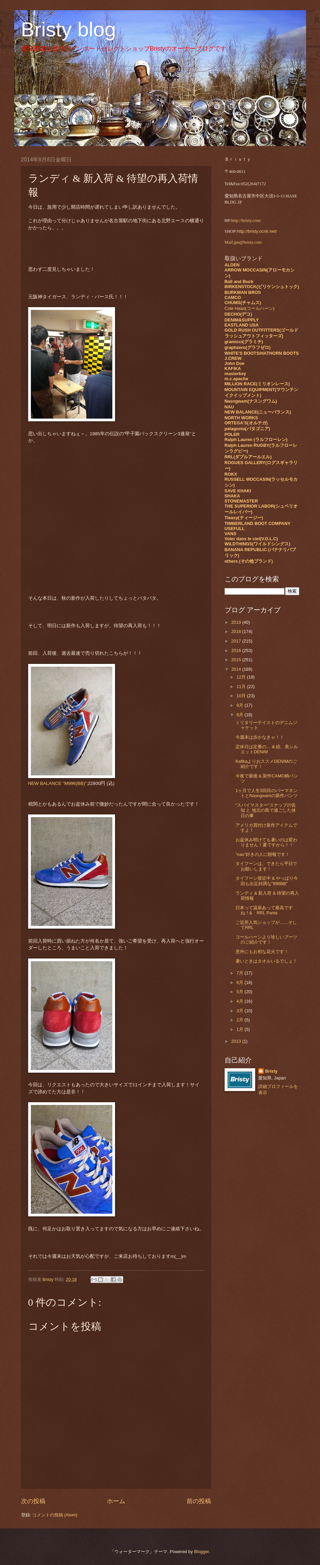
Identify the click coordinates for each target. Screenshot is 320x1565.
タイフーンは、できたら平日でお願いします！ (266, 866)
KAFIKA (233, 368)
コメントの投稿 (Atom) (54, 1514)
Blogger (201, 1551)
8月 (241, 714)
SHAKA (232, 495)
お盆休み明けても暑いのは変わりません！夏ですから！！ (266, 842)
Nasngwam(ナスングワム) (251, 401)
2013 (236, 1041)
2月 (241, 1019)
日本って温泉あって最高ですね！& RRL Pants (264, 910)
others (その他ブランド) (249, 561)
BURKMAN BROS (243, 292)
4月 (241, 1001)
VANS (231, 533)
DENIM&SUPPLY (242, 319)
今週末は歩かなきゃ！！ (260, 737)
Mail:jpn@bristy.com (243, 242)
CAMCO (233, 297)
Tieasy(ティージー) (244, 517)
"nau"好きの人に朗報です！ (263, 854)
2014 (236, 669)
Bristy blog (68, 29)
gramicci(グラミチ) (244, 341)
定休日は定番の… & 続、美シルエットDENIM (267, 749)
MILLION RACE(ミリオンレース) (257, 383)
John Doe (235, 363)
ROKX (231, 474)
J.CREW (233, 358)
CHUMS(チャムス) (243, 302)
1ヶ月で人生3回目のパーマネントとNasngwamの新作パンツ (267, 793)
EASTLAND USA (242, 325)
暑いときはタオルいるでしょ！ (266, 961)
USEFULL (235, 528)
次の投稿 (33, 1501)
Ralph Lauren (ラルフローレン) (256, 439)
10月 (242, 695)
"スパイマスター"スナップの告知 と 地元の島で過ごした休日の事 (266, 810)
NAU (229, 406)
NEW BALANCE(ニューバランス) (258, 412)
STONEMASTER (241, 501)
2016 (236, 650)
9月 (241, 705)
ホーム (116, 1501)
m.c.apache (236, 378)
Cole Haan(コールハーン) (250, 308)
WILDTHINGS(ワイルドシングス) (257, 543)
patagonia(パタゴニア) (247, 428)
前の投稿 (199, 1501)
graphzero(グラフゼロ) (248, 347)
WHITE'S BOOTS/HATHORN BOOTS (262, 353)
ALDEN (232, 264)
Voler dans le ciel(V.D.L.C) (251, 538)
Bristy (271, 1071)
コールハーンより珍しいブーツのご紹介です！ (266, 939)
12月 (242, 677)
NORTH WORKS (241, 417)
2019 (236, 622)
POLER (232, 434)
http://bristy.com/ (246, 220)
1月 (241, 1029)
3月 (241, 1010)
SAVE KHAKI (238, 490)
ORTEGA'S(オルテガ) (246, 422)
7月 (241, 972)
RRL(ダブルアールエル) (248, 456)
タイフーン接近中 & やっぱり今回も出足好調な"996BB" (267, 881)
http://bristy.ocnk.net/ (257, 231)
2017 (236, 641)
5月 (241, 991)
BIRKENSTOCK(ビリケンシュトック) (262, 286)
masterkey (235, 373)
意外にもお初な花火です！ (262, 951)
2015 (236, 659)
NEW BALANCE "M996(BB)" (57, 783)
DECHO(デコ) (238, 314)
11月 (242, 686)
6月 (241, 982)
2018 (236, 631)
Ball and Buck (239, 281)
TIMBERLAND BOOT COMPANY (257, 523)
